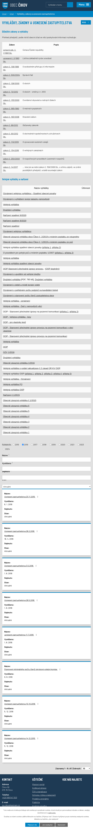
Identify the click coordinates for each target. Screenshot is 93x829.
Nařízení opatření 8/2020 (14, 221)
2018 (44, 444)
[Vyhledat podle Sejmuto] (46, 477)
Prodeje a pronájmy (40, 798)
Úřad (12, 14)
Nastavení (61, 825)
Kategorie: (6, 444)
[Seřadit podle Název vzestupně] (9, 454)
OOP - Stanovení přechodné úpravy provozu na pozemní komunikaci (35, 336)
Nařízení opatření (11, 226)
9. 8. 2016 (8, 677)
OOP (5, 347)
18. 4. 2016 (8, 539)
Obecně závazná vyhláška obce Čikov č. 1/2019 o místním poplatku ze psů (38, 242)
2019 (54, 444)
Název (5, 455)
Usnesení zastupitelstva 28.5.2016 (21, 600)
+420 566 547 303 (9, 797)
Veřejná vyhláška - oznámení (16, 301)
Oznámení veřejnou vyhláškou (17, 231)
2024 (7, 449)
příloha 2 (56, 247)
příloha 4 (57, 374)
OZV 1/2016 (8, 352)
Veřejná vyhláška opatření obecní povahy (22, 263)
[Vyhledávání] (59, 4)
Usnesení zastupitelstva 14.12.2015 (21, 738)
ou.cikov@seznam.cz (11, 805)
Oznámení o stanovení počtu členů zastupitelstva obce (28, 295)
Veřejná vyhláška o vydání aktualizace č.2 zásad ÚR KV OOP (31, 368)
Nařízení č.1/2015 (11, 395)
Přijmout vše (32, 825)
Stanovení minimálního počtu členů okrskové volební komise (32, 669)
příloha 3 (48, 374)
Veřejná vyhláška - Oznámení (16, 379)
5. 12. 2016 (8, 711)
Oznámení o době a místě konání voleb (21, 285)
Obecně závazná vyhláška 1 (16, 432)
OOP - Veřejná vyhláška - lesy (17, 317)
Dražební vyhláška (11, 210)
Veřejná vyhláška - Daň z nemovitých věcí (22, 306)
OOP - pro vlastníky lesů (14, 322)
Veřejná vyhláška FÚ (12, 384)
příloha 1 (47, 247)
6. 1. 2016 (8, 504)
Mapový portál (38, 784)
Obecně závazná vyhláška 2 (16, 427)
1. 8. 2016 (8, 573)
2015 (17, 444)
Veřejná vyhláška (11, 204)
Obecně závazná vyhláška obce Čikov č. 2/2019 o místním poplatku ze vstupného (41, 237)
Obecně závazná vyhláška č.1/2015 (19, 400)
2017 (35, 444)
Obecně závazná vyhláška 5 (16, 411)
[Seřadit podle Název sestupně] (9, 455)
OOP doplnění (52, 269)
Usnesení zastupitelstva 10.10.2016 (21, 704)
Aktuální (8, 516)
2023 (81, 444)
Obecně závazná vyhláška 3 (16, 422)
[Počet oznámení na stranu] (86, 768)
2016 (26, 444)
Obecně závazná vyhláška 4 (16, 416)
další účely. (52, 813)
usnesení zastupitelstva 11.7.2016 (21, 634)
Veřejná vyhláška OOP (13, 390)
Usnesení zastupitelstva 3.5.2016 (20, 565)
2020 (63, 444)
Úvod (4, 14)
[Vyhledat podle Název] (46, 459)
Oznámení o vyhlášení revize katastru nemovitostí (26, 199)
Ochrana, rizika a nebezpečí (44, 795)
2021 (72, 444)
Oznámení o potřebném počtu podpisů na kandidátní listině (30, 290)
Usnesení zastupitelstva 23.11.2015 (21, 496)
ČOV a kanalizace (39, 791)
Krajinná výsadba (39, 806)
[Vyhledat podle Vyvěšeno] (46, 468)
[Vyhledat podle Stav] (46, 486)
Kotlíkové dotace (39, 788)
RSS (86, 22)
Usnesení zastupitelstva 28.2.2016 (21, 531)
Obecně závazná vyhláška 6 (16, 406)
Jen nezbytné (47, 825)
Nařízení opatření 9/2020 (14, 215)
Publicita (36, 802)
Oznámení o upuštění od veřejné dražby (21, 274)
